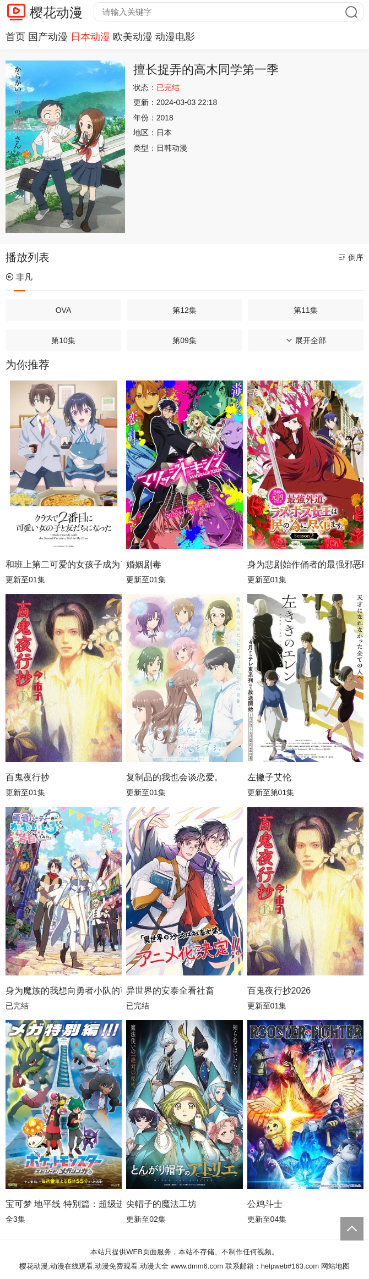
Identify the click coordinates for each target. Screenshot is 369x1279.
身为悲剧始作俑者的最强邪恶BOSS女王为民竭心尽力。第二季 (305, 564)
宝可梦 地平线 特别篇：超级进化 (64, 1204)
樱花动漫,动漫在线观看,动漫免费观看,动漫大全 (94, 1266)
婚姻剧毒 (143, 564)
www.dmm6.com (197, 1266)
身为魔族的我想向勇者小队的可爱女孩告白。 (64, 990)
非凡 (19, 277)
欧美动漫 (133, 36)
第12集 (184, 310)
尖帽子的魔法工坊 (161, 1204)
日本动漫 (90, 36)
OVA (64, 310)
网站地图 (335, 1266)
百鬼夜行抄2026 (279, 990)
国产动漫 (48, 36)
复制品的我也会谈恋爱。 (174, 777)
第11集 (306, 310)
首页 (15, 36)
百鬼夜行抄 (28, 777)
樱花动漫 (56, 12)
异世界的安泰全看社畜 (170, 990)
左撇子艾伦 (269, 777)
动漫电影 (175, 36)
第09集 (184, 340)
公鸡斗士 (265, 1204)
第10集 (63, 340)
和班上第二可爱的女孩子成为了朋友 (64, 564)
